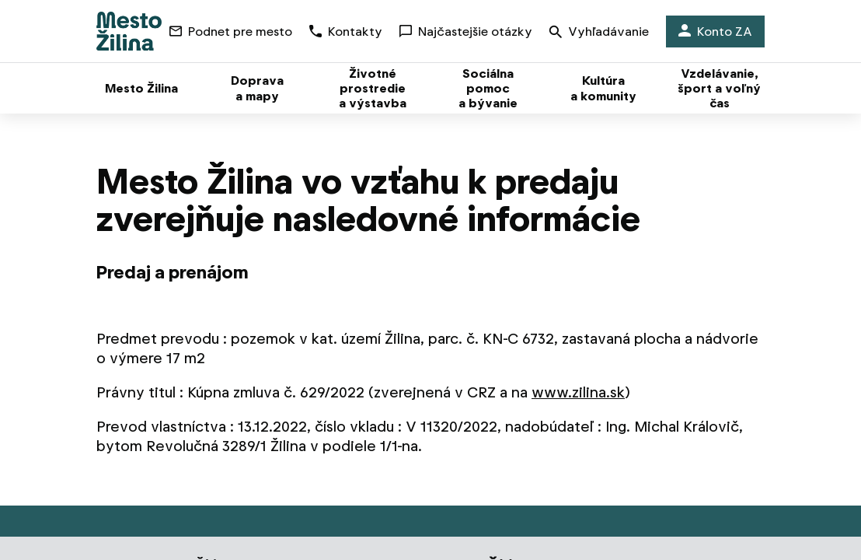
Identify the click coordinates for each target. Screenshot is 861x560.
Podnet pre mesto (230, 31)
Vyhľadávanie (599, 33)
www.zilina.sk (578, 392)
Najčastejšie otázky (465, 31)
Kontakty (345, 31)
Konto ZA (715, 31)
